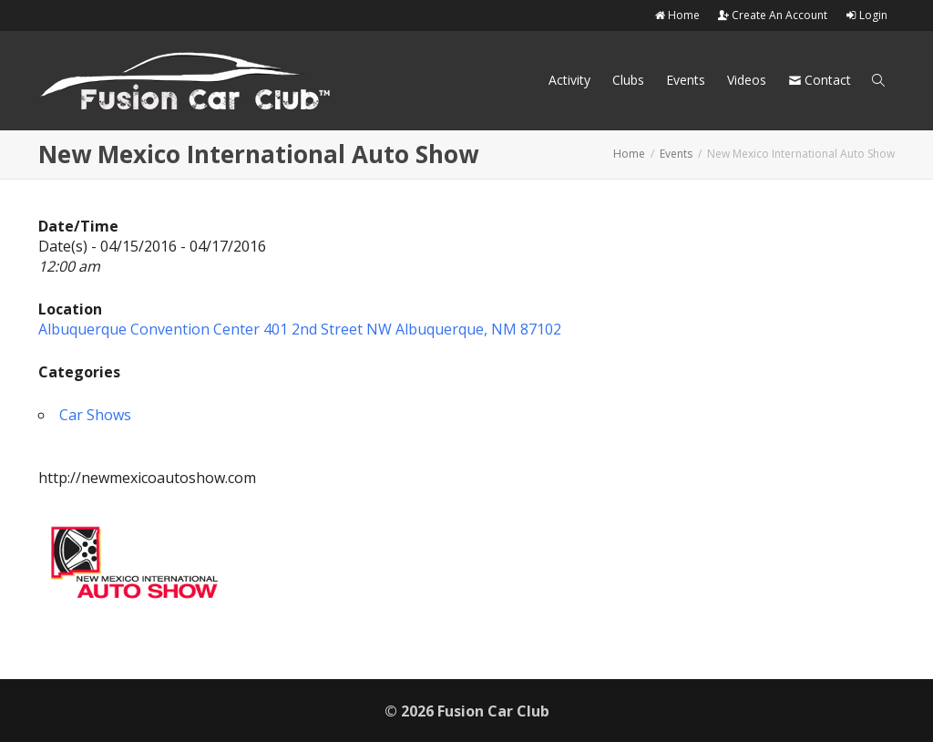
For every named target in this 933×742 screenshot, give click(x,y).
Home (677, 15)
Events (685, 79)
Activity (569, 79)
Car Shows (95, 415)
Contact (819, 79)
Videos (746, 79)
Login (866, 15)
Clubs (628, 79)
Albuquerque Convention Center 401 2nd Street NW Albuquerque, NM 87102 (299, 329)
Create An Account (772, 15)
